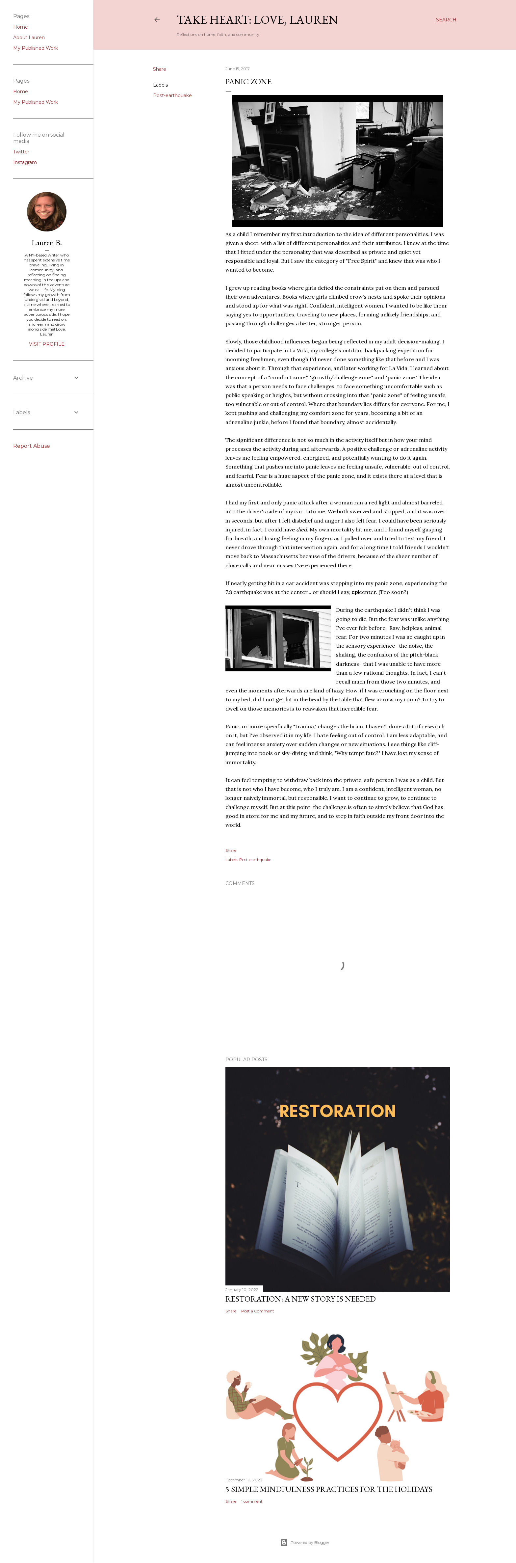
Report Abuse (31, 446)
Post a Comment (257, 1310)
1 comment (252, 1501)
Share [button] (159, 69)
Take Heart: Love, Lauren (257, 19)
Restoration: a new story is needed (300, 1299)
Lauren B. (47, 242)
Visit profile (46, 344)
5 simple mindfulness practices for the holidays (328, 1489)
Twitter (21, 152)
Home (20, 27)
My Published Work (35, 48)
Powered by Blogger (304, 1543)
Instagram (25, 162)
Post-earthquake (172, 95)
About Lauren (29, 37)
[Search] (446, 20)
